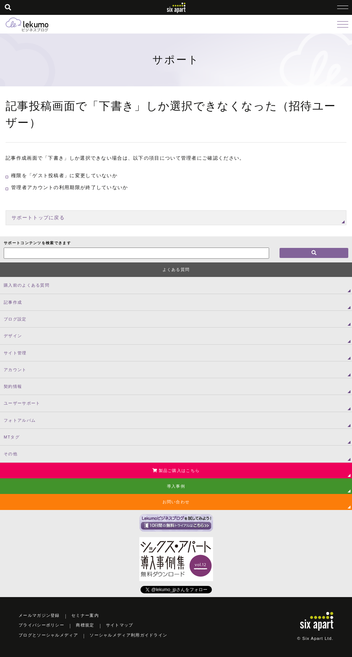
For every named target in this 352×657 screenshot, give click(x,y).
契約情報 (13, 386)
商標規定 (85, 625)
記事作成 (13, 302)
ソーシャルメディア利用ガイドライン (128, 635)
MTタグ (12, 437)
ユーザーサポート (22, 403)
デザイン (13, 336)
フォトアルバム (20, 420)
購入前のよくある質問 (26, 285)
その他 (10, 454)
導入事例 (176, 486)
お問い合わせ (176, 502)
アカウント (15, 369)
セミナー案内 (85, 615)
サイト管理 (15, 353)
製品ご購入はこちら (176, 470)
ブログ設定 (15, 319)
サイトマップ (119, 625)
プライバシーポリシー (41, 625)
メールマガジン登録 (39, 615)
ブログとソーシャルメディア (48, 635)
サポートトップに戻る (38, 217)
